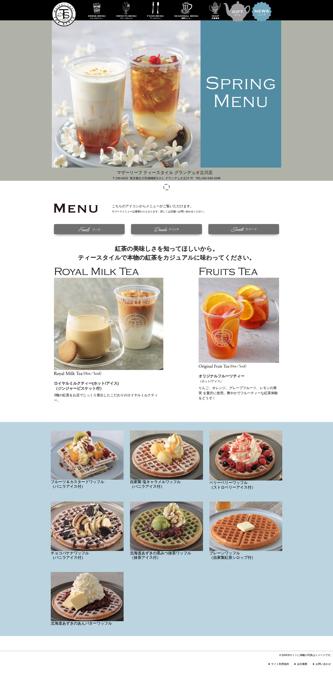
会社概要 (302, 664)
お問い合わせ (323, 664)
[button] (89, 229)
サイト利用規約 (280, 664)
